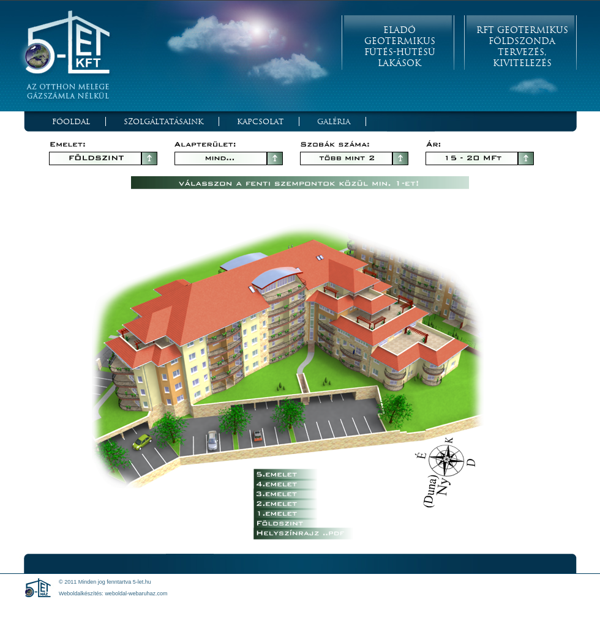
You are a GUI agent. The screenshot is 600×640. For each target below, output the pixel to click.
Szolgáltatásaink (163, 121)
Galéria (333, 121)
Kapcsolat (260, 121)
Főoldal (71, 121)
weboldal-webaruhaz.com (136, 593)
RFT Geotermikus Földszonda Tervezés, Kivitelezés (522, 46)
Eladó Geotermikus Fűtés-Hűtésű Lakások (399, 46)
